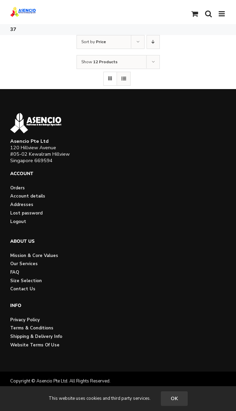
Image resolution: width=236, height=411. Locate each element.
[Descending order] (153, 42)
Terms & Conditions (31, 328)
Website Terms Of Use (35, 345)
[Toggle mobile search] (208, 13)
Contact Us (22, 289)
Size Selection (26, 281)
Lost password (26, 213)
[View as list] (123, 78)
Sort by (93, 42)
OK (174, 398)
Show (99, 62)
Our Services (24, 264)
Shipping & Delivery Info (36, 336)
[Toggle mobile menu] (222, 13)
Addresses (21, 205)
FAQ (14, 272)
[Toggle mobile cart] (194, 13)
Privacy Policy (25, 320)
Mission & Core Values (34, 256)
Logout (18, 222)
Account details (27, 196)
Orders (17, 188)
